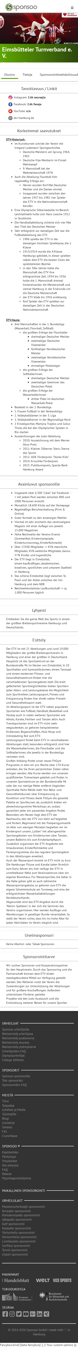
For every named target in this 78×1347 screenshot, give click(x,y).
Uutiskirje (8, 1123)
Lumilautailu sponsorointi (19, 1241)
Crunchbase (9, 1136)
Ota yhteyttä (10, 1165)
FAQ (5, 1170)
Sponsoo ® (11, 1146)
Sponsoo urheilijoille (15, 1029)
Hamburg (12, 64)
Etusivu (9, 74)
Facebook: (24, 104)
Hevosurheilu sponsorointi (19, 1237)
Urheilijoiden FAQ (14, 1051)
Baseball (61, 64)
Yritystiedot (9, 1161)
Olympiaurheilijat (13, 1056)
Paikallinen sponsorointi (23, 1190)
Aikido (32, 64)
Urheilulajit (12, 1200)
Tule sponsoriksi (12, 1080)
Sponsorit (11, 1070)
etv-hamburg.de (21, 118)
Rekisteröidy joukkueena (18, 1038)
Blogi (5, 1118)
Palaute (7, 1174)
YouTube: (19, 111)
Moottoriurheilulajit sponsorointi (23, 1207)
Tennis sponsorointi (14, 1250)
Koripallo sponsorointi (16, 1211)
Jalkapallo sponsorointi (17, 1219)
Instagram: (27, 97)
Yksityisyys (9, 1157)
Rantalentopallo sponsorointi (21, 1215)
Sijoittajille (9, 1114)
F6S (4, 1131)
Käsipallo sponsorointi (16, 1228)
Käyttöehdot (10, 1152)
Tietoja (27, 74)
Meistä (7, 1095)
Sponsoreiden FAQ (14, 1085)
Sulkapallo (46, 64)
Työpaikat (8, 1106)
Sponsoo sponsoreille (16, 1076)
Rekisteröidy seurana (15, 1042)
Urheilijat (10, 1023)
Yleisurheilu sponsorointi (18, 1233)
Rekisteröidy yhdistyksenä (19, 1047)
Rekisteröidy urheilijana (17, 1034)
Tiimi (5, 1101)
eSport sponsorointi (15, 1254)
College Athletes (13, 1060)
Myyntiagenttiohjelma (16, 1178)
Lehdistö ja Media (13, 1110)
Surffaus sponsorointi (16, 1246)
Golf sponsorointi (13, 1224)
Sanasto (7, 1127)
